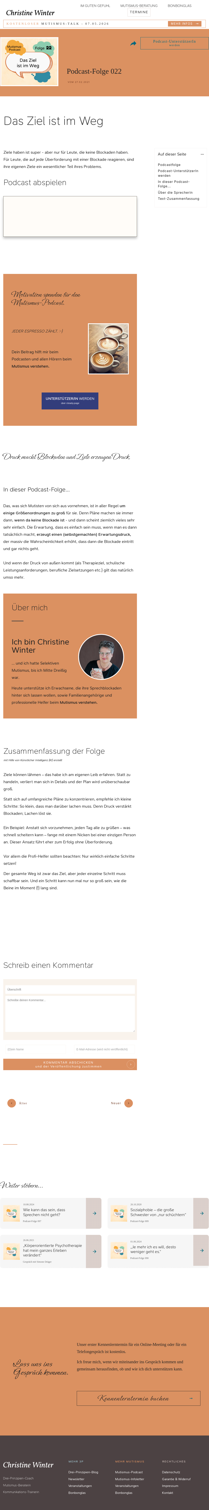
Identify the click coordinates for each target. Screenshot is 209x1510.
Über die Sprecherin (175, 192)
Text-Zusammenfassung (178, 199)
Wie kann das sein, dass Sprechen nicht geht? (44, 1204)
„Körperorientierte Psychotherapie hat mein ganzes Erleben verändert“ (52, 1243)
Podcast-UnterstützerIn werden (178, 173)
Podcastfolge (169, 165)
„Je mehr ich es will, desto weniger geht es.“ (153, 1241)
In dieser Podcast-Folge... (174, 184)
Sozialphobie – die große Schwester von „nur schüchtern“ (158, 1204)
